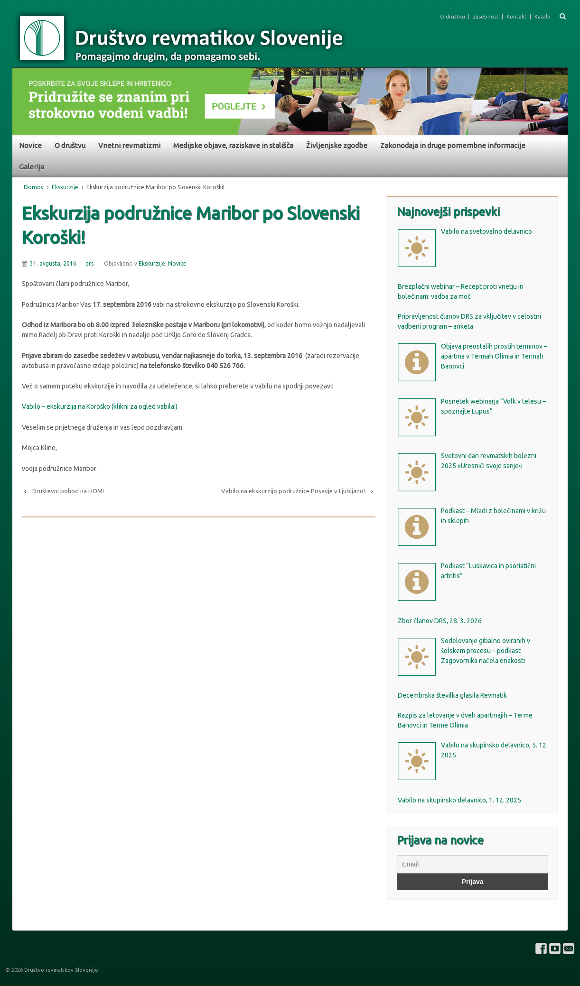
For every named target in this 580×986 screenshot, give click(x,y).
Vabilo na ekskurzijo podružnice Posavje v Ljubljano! (293, 491)
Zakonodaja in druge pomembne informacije (452, 145)
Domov (34, 187)
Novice (30, 145)
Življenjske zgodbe (336, 145)
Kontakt (516, 16)
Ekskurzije (65, 187)
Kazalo (542, 16)
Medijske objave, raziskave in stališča (233, 145)
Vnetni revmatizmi (129, 145)
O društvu (452, 16)
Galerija (31, 167)
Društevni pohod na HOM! (68, 491)
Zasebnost (486, 16)
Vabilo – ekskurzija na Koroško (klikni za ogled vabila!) (100, 406)
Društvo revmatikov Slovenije (60, 970)
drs (89, 263)
